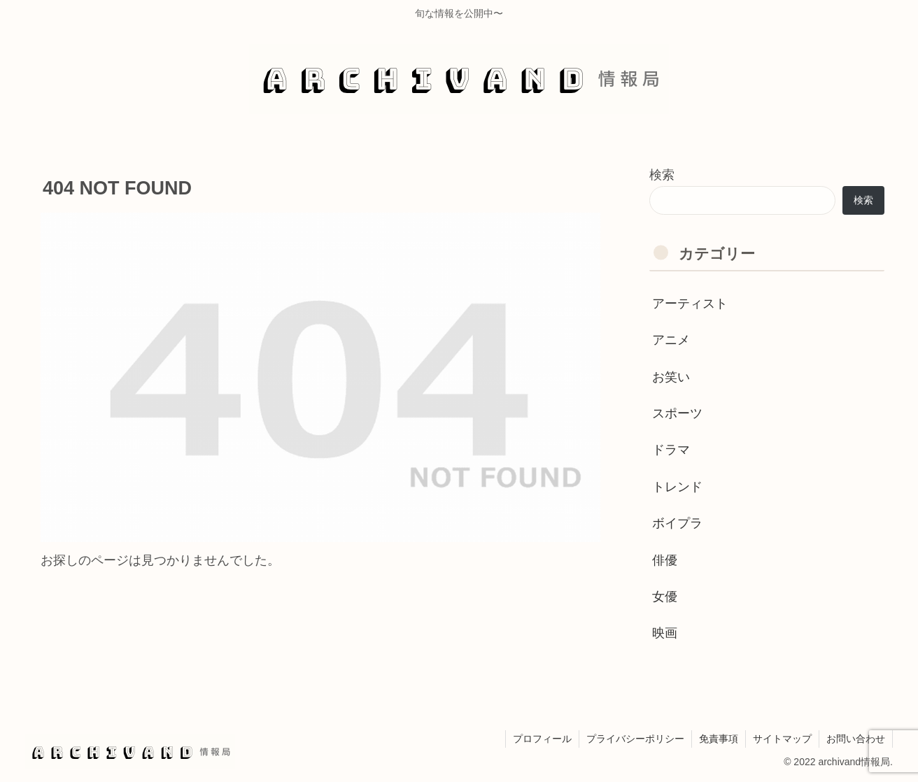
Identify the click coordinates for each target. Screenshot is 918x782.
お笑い (671, 377)
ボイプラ (677, 523)
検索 (662, 175)
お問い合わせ (855, 738)
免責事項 (718, 738)
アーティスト (690, 304)
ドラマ (671, 450)
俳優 (664, 560)
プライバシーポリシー (635, 738)
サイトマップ (782, 738)
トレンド (677, 487)
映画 (664, 633)
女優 (664, 597)
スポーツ (677, 413)
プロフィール (542, 738)
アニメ (671, 340)
